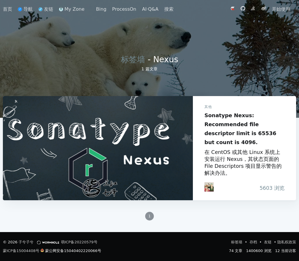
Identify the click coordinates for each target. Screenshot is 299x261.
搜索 (169, 9)
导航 (25, 9)
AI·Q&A (150, 9)
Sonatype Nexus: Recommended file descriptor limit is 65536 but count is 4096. (98, 148)
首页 (7, 9)
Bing (101, 9)
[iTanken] (209, 187)
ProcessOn (124, 9)
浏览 (270, 188)
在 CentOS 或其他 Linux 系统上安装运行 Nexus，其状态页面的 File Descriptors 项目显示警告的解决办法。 (243, 162)
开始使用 (281, 9)
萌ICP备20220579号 (79, 242)
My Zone (71, 9)
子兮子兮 (26, 242)
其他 (208, 107)
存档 (254, 242)
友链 (45, 9)
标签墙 (133, 59)
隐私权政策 (286, 242)
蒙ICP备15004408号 (21, 251)
